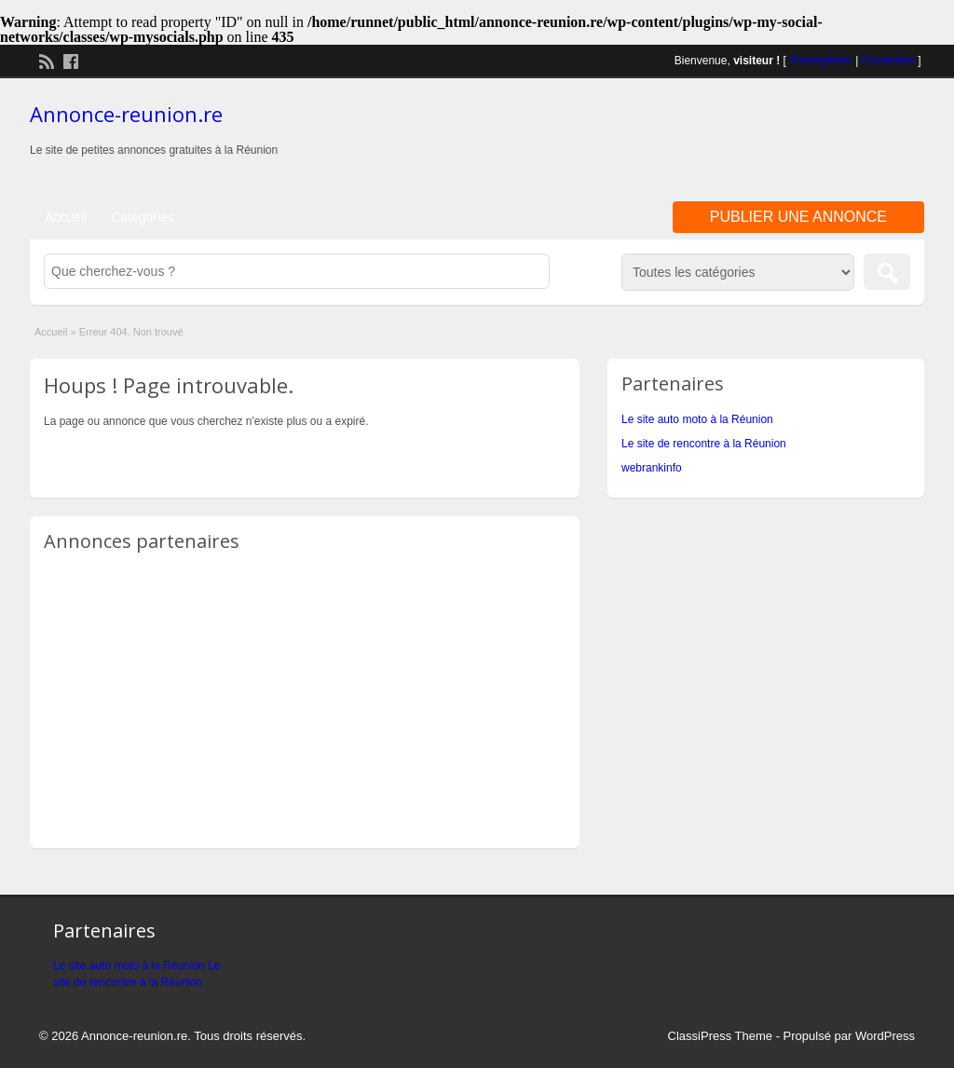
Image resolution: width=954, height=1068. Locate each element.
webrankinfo (651, 467)
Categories (142, 217)
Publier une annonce (798, 217)
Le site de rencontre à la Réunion (703, 443)
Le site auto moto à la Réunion (697, 419)
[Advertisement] (706, 139)
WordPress (885, 1036)
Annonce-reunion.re (126, 114)
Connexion (888, 60)
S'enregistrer (820, 60)
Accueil (66, 217)
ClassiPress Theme (720, 1036)
